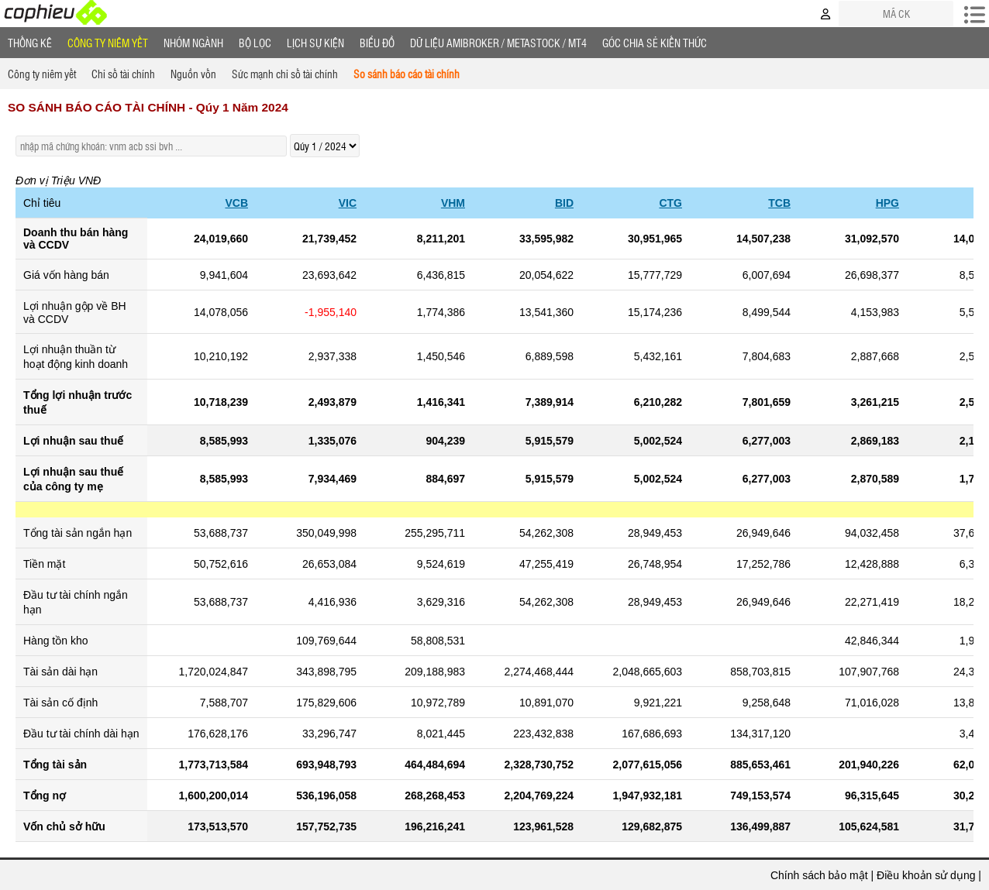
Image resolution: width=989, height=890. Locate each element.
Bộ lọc (255, 43)
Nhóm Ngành (193, 43)
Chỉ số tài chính (123, 74)
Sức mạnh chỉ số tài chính (285, 74)
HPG (887, 203)
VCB (236, 203)
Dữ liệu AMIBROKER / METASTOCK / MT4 (498, 43)
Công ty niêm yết (107, 43)
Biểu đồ (377, 43)
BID (564, 203)
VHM (453, 203)
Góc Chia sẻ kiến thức (654, 43)
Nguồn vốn (193, 74)
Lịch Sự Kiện (315, 43)
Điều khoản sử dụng (926, 875)
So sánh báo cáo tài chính (406, 74)
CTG (670, 203)
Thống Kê (30, 43)
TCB (779, 203)
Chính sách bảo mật (819, 875)
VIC (348, 203)
